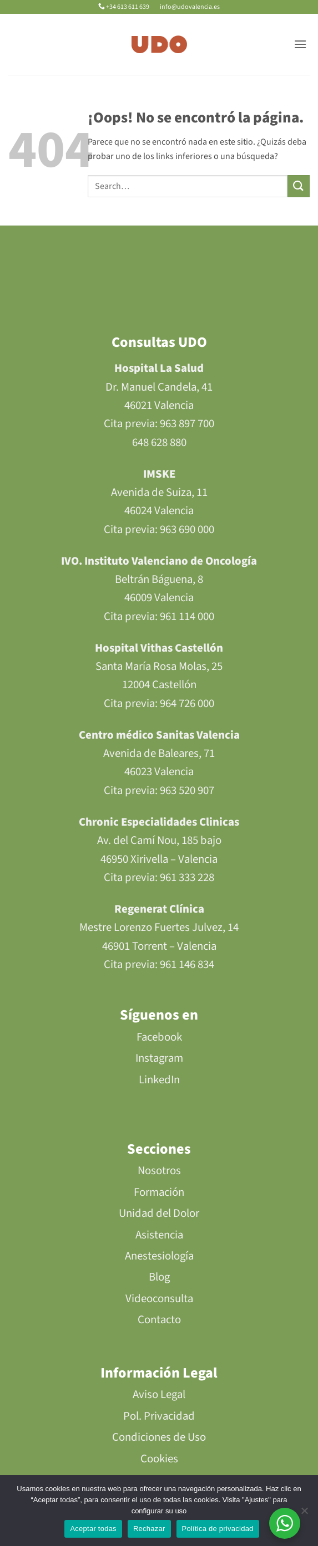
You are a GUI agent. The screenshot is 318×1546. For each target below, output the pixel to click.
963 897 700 (187, 424)
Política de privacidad (218, 1528)
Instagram (159, 1058)
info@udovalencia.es (189, 7)
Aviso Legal (159, 1394)
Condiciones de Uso (159, 1437)
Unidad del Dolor (159, 1213)
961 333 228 (187, 877)
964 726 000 (187, 703)
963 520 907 (187, 790)
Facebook (159, 1037)
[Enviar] (298, 186)
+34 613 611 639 (124, 7)
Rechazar (149, 1528)
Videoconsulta (159, 1299)
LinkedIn (159, 1080)
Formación (159, 1192)
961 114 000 (187, 616)
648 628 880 (159, 442)
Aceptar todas (93, 1528)
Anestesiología (159, 1256)
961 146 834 (187, 964)
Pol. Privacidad (159, 1416)
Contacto (159, 1320)
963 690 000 (187, 529)
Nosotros (159, 1171)
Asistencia (159, 1235)
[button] (300, 44)
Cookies (159, 1459)
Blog (159, 1277)
